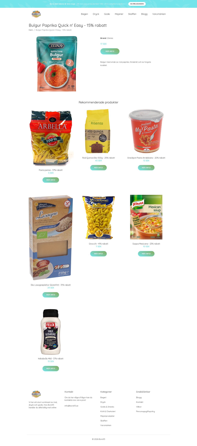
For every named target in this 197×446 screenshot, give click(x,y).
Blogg (144, 15)
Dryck (96, 15)
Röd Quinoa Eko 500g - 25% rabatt (98, 160)
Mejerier (119, 15)
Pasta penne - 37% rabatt (51, 172)
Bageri (84, 15)
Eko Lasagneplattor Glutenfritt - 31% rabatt (51, 287)
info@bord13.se (71, 408)
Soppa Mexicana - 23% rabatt (146, 246)
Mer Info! (110, 54)
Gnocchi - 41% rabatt (98, 246)
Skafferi (132, 15)
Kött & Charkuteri (107, 414)
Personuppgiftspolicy (145, 414)
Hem (31, 32)
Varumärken (159, 15)
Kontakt (139, 404)
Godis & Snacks (107, 409)
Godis (107, 15)
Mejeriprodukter (107, 418)
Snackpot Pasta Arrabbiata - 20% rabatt (146, 160)
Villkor (139, 409)
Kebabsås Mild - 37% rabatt (50, 361)
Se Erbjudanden (137, 4)
